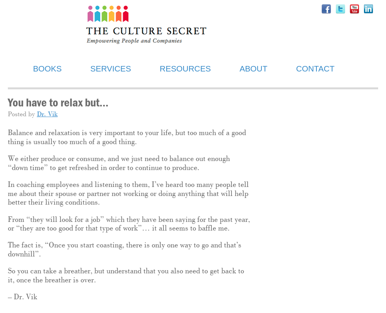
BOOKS (47, 68)
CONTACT (315, 68)
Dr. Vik (47, 114)
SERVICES (110, 68)
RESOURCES (185, 68)
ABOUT (253, 68)
